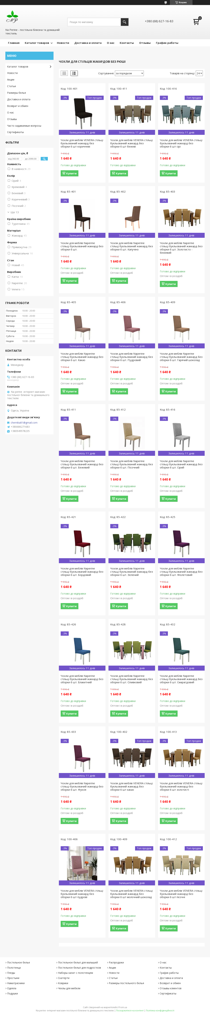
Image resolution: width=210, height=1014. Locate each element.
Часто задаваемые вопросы (24, 125)
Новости (63, 43)
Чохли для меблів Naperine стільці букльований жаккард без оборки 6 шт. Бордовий (82, 571)
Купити (71, 173)
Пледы (11, 972)
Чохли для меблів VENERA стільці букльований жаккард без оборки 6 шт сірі (181, 143)
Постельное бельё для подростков (79, 967)
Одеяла (11, 988)
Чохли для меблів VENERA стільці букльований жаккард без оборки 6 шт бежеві (131, 143)
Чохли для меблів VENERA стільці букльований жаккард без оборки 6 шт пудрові (82, 894)
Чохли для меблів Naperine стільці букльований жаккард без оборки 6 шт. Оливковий (131, 679)
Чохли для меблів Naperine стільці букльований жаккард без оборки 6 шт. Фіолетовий (181, 571)
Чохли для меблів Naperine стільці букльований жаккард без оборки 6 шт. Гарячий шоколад (181, 357)
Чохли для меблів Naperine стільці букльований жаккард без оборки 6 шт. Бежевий (82, 464)
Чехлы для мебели (69, 988)
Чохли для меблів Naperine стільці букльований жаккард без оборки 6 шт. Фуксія (82, 786)
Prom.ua (122, 1007)
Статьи (11, 86)
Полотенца (14, 967)
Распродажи (116, 962)
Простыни (13, 978)
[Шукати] (124, 22)
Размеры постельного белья (126, 983)
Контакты (127, 43)
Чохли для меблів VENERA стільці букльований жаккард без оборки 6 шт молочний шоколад (131, 894)
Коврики (63, 983)
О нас (110, 43)
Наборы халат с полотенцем (75, 972)
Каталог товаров (37, 43)
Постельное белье (18, 962)
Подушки (12, 993)
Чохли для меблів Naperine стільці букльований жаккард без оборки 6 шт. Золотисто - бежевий (181, 247)
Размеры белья (16, 92)
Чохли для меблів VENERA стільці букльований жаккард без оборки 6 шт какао (131, 786)
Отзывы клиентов (170, 988)
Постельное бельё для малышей (78, 962)
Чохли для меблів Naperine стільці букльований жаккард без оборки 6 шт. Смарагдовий (181, 679)
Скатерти (63, 978)
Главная (13, 43)
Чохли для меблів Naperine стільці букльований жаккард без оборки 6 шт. (82, 246)
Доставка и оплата (88, 43)
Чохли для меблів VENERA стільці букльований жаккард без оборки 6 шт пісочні (181, 894)
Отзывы (145, 43)
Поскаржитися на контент (130, 1010)
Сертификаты (15, 132)
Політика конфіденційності (160, 1010)
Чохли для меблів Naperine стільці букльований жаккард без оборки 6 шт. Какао (82, 357)
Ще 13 (15, 212)
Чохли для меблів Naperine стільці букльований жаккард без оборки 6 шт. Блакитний (82, 679)
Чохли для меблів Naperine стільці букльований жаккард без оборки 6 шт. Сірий (181, 464)
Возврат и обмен (17, 106)
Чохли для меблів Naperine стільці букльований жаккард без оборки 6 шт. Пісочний (131, 464)
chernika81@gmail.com (24, 422)
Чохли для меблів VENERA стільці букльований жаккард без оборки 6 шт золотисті (181, 786)
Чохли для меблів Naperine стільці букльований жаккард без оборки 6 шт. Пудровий (131, 357)
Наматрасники (16, 983)
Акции (10, 79)
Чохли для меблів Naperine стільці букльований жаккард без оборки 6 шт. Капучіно (131, 246)
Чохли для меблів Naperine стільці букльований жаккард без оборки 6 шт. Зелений (131, 571)
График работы (167, 43)
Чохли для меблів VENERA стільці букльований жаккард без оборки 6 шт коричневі (82, 143)
